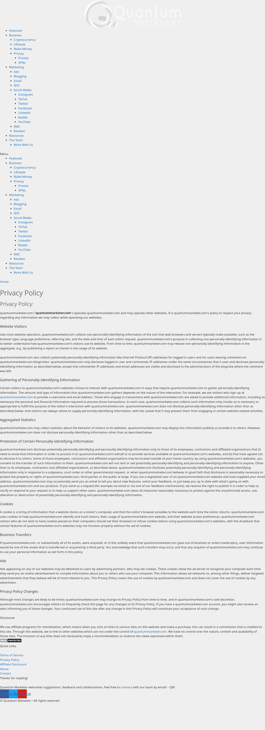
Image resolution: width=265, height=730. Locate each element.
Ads (16, 72)
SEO (16, 85)
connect (126, 687)
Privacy (19, 53)
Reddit (23, 117)
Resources (16, 136)
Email (18, 81)
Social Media (23, 90)
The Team (16, 140)
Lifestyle (20, 44)
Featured (15, 30)
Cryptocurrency (25, 40)
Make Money (23, 49)
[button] (132, 154)
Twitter (23, 103)
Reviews (19, 131)
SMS (17, 126)
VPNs (22, 62)
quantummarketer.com (16, 397)
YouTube (24, 122)
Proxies (23, 58)
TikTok (22, 99)
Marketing (16, 67)
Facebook (25, 108)
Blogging (20, 76)
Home (4, 282)
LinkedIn (24, 113)
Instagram (25, 94)
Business (15, 35)
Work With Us (23, 145)
